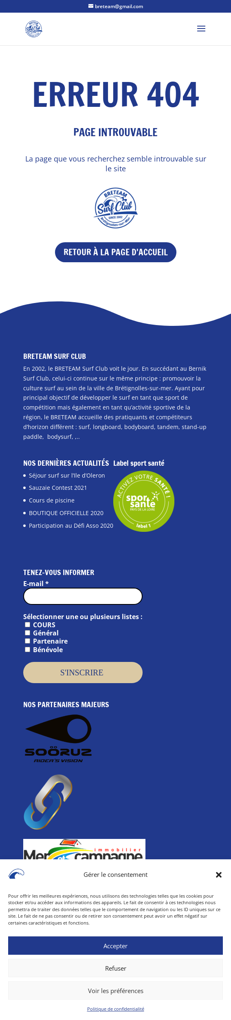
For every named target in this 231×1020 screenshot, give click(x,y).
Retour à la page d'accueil (116, 252)
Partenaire (46, 641)
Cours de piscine (52, 500)
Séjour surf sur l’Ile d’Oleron (67, 475)
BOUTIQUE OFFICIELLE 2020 (66, 513)
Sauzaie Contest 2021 (58, 487)
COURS (40, 625)
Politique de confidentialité (115, 1012)
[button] (219, 878)
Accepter (115, 949)
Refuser (115, 971)
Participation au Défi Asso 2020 (71, 525)
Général (42, 633)
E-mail (36, 584)
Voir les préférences (115, 993)
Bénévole (44, 650)
